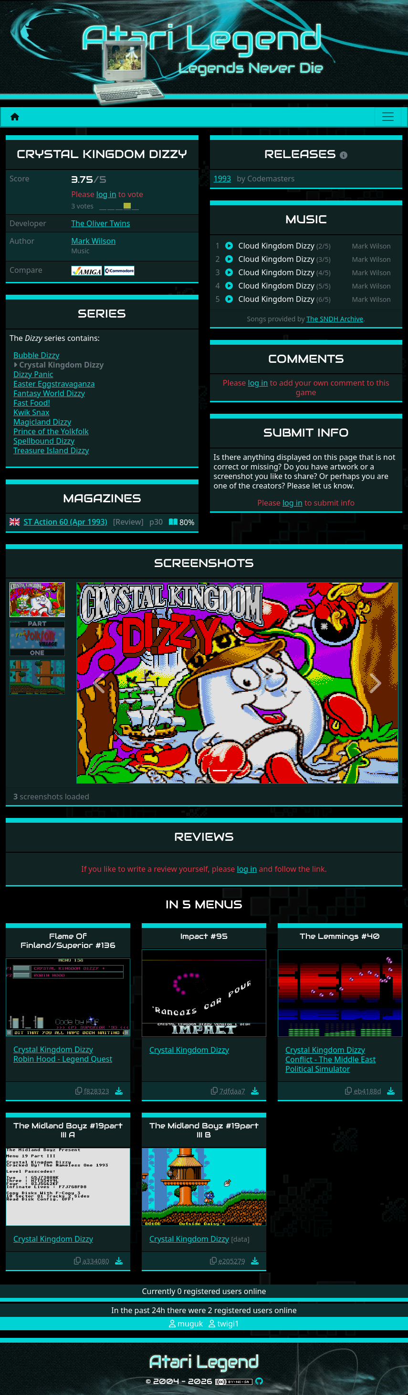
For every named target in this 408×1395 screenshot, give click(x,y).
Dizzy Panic (33, 374)
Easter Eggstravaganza (54, 384)
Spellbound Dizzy (43, 441)
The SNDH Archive (334, 318)
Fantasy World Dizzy (49, 393)
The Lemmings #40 (340, 936)
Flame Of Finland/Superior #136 (68, 940)
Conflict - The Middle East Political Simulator (330, 1064)
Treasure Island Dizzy (51, 450)
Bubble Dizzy (36, 355)
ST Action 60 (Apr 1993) (65, 522)
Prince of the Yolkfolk (51, 431)
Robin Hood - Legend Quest (62, 1059)
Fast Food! (31, 403)
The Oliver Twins (100, 223)
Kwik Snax (31, 412)
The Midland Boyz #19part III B (204, 1130)
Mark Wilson (93, 241)
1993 (222, 178)
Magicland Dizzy (42, 422)
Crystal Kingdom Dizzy (53, 1049)
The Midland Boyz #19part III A (68, 1130)
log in (106, 194)
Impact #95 (204, 936)
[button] (100, 683)
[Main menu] (388, 116)
